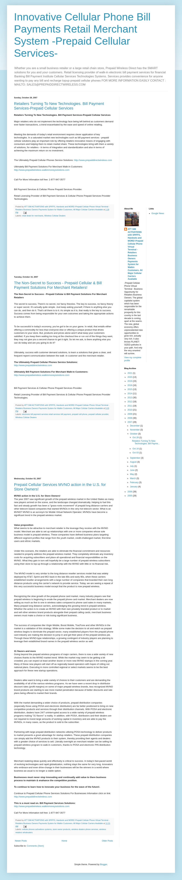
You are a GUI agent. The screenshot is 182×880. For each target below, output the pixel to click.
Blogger (103, 864)
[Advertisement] (64, 247)
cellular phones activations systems (37, 829)
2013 (130, 397)
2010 (130, 410)
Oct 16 (135, 448)
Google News (158, 213)
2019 (130, 381)
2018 (130, 385)
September (135, 458)
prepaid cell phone (79, 414)
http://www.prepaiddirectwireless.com (93, 160)
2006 (130, 491)
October (134, 434)
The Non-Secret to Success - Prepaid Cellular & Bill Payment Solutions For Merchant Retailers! (58, 285)
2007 (130, 422)
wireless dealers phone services (84, 829)
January (134, 486)
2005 (130, 495)
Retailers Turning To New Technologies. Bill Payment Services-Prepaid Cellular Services (59, 105)
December (135, 426)
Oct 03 (135, 452)
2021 (130, 373)
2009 (130, 414)
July (132, 466)
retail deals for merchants (32, 216)
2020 (130, 377)
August (133, 462)
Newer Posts (21, 841)
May (132, 474)
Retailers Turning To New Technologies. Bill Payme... (146, 442)
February (134, 482)
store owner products (61, 829)
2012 (130, 401)
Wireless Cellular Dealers (54, 216)
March (133, 478)
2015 (130, 389)
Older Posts (107, 841)
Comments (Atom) (35, 846)
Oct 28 (135, 437)
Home (64, 841)
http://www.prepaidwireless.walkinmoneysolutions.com (41, 170)
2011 (130, 406)
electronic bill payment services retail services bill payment (46, 414)
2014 (130, 393)
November (135, 430)
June (132, 470)
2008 (130, 418)
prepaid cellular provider (98, 414)
